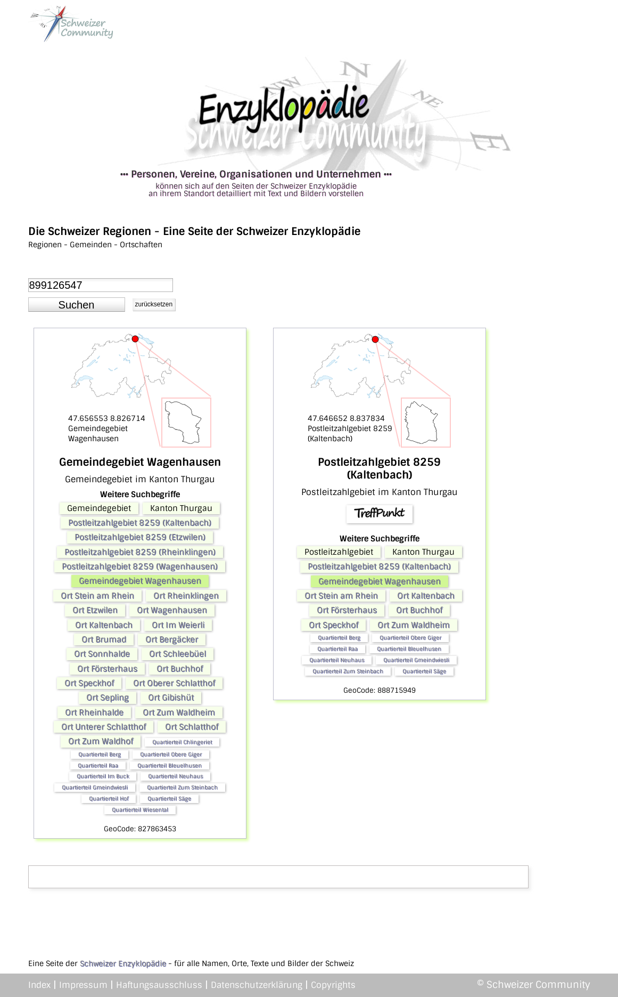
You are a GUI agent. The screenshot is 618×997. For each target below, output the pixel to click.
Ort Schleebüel (177, 654)
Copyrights (333, 985)
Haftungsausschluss (159, 985)
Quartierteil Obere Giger (171, 754)
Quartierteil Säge (169, 798)
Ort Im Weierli (178, 625)
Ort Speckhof (89, 683)
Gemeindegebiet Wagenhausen (140, 580)
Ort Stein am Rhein (97, 595)
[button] (77, 304)
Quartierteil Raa (98, 765)
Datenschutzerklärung (256, 985)
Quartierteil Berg (99, 754)
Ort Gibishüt (171, 697)
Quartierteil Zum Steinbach (182, 787)
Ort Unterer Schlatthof (103, 727)
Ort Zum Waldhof (100, 741)
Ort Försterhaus (107, 668)
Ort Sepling (107, 697)
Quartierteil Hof (108, 798)
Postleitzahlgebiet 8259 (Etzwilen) (140, 537)
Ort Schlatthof (191, 727)
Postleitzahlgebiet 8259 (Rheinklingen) (140, 552)
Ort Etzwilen (95, 610)
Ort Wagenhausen (172, 610)
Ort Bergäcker (171, 639)
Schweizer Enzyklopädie (123, 963)
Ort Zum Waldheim (179, 712)
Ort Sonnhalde (102, 654)
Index (39, 985)
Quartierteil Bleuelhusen (169, 765)
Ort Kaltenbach (104, 625)
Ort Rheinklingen (186, 595)
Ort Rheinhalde (94, 712)
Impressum (83, 985)
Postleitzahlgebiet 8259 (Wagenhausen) (140, 566)
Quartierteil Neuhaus (175, 776)
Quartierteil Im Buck (103, 776)
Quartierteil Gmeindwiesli (95, 787)
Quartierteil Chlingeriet (182, 742)
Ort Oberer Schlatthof (174, 683)
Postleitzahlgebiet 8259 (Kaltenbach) (139, 522)
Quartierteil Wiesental (140, 809)
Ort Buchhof (179, 668)
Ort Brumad (103, 639)
